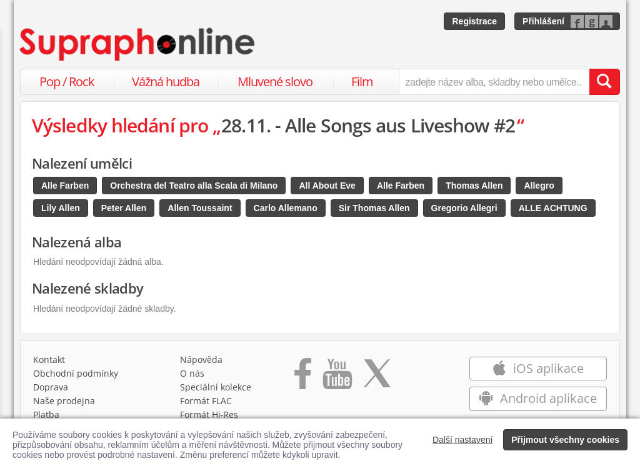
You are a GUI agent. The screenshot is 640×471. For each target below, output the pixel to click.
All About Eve (327, 186)
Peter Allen (124, 208)
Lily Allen (60, 208)
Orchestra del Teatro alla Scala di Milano (194, 186)
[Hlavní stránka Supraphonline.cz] (138, 44)
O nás (192, 373)
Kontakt (49, 359)
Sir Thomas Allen (374, 208)
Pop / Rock (66, 81)
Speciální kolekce (215, 387)
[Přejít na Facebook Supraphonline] (302, 378)
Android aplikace (538, 398)
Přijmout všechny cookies (565, 440)
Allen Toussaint (200, 208)
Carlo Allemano (286, 208)
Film (362, 81)
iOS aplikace (538, 368)
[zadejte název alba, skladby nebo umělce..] (494, 82)
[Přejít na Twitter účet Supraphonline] (376, 378)
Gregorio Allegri (464, 208)
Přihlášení (543, 21)
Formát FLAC (206, 401)
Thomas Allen (474, 186)
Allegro (539, 186)
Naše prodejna (64, 401)
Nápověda (201, 359)
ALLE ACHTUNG (553, 208)
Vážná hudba (165, 81)
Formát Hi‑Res (209, 414)
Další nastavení (462, 440)
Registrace (474, 21)
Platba (46, 414)
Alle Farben (65, 186)
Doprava (50, 387)
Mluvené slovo (275, 81)
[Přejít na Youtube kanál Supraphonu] (336, 378)
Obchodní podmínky (75, 373)
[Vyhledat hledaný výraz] (604, 82)
